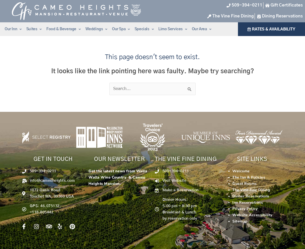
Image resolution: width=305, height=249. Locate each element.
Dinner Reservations (250, 196)
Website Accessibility (252, 215)
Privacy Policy (245, 208)
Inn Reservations (247, 202)
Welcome (241, 171)
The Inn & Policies (248, 177)
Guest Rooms (244, 183)
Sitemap (240, 221)
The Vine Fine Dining (251, 190)
